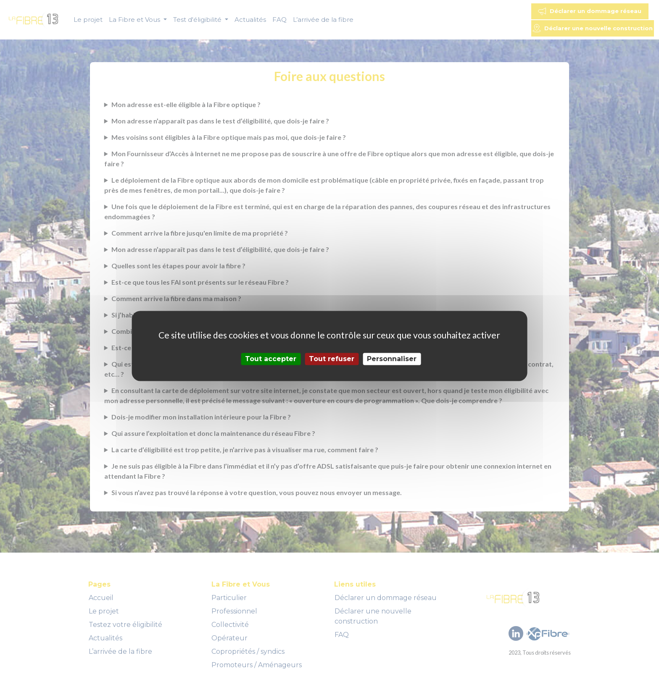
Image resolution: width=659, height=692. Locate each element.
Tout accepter (270, 359)
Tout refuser (331, 359)
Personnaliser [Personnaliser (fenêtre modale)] (391, 359)
